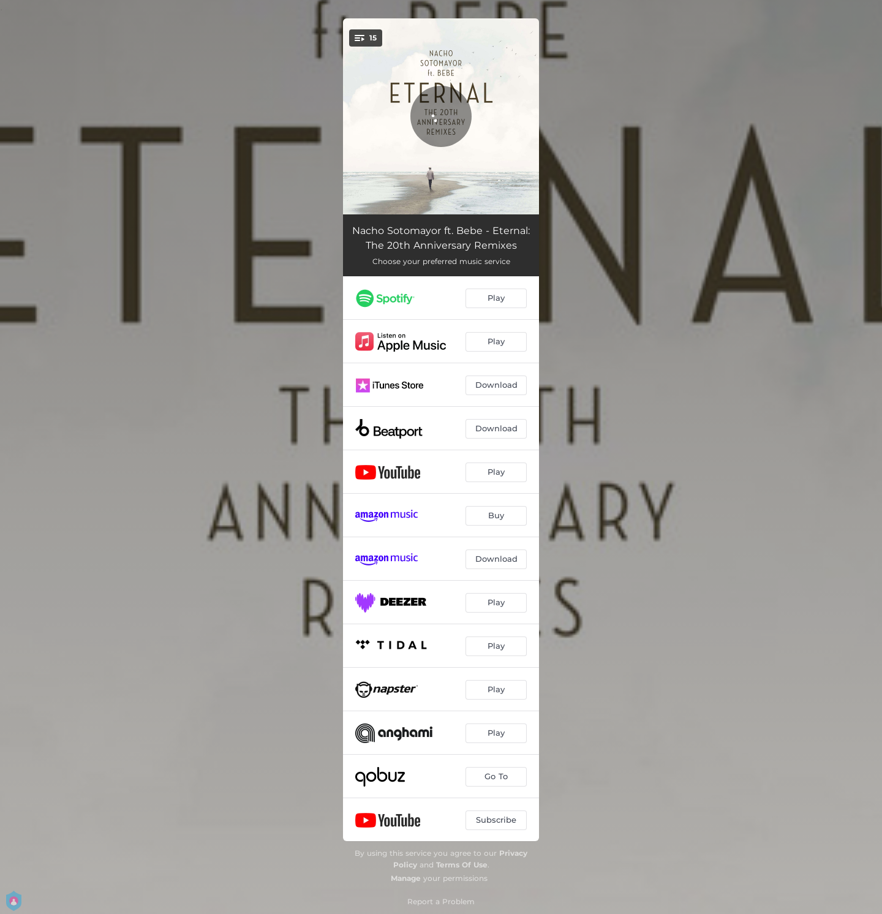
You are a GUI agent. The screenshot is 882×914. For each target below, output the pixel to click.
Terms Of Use (462, 864)
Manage (406, 878)
